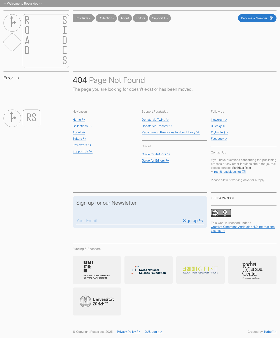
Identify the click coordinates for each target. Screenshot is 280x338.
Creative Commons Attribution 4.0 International (243, 228)
